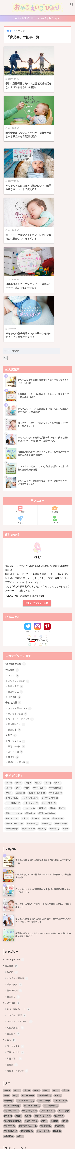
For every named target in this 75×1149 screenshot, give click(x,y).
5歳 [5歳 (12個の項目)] (57, 652)
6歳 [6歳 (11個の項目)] (9, 657)
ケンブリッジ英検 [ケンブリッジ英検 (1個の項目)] (50, 667)
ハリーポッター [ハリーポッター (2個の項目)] (31, 672)
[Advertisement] (37, 1042)
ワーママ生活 (16, 610)
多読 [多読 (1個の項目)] (52, 677)
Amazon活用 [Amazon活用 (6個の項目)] (39, 657)
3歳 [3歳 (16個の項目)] (38, 652)
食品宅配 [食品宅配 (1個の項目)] (54, 698)
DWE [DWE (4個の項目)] (9, 662)
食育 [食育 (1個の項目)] (65, 698)
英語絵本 (14, 598)
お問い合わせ (33, 1137)
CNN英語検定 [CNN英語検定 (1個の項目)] (55, 657)
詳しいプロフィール (37, 471)
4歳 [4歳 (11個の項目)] (48, 652)
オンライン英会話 (18, 550)
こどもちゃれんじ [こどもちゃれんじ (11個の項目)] (37, 662)
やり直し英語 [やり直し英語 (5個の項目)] (55, 662)
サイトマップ (58, 1133)
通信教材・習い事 (18, 631)
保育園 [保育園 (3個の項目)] (42, 677)
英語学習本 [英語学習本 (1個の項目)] (32, 692)
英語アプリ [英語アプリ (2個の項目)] (57, 687)
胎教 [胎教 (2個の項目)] (46, 687)
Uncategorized (15, 532)
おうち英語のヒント (20, 577)
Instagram (37, 500)
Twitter (27, 500)
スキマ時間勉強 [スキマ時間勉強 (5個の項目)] (13, 672)
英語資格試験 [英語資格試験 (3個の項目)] (12, 698)
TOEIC (13, 544)
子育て (20, 388)
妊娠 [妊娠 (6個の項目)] (62, 677)
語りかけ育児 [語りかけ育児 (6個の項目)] (28, 698)
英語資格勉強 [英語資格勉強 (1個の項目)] (61, 692)
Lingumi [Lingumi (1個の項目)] (20, 662)
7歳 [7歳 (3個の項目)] (18, 657)
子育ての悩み (16, 615)
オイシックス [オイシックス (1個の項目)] (12, 667)
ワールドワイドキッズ (21, 588)
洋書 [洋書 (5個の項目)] (25, 687)
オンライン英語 (17, 582)
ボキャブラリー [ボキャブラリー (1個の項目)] (49, 672)
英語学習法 (15, 560)
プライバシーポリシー (37, 1142)
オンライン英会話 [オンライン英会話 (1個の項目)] (30, 667)
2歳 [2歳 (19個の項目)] (28, 652)
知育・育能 (15, 620)
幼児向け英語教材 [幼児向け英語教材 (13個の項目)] (46, 682)
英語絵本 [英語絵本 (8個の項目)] (46, 692)
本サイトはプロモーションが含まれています (37, 18)
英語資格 (14, 566)
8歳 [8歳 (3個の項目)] (26, 657)
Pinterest (47, 500)
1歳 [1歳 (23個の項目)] (18, 652)
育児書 (13, 626)
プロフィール (55, 388)
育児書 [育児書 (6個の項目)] (35, 687)
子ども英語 (20, 377)
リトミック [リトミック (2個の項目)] (29, 677)
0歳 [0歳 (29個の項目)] (9, 652)
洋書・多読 (15, 555)
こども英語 (32, 1133)
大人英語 (55, 377)
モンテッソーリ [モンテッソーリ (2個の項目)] (13, 677)
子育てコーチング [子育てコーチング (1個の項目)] (14, 682)
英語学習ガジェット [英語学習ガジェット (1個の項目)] (14, 692)
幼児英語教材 (16, 593)
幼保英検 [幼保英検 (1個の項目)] (30, 682)
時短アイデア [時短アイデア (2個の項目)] (12, 687)
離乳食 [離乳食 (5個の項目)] (42, 698)
